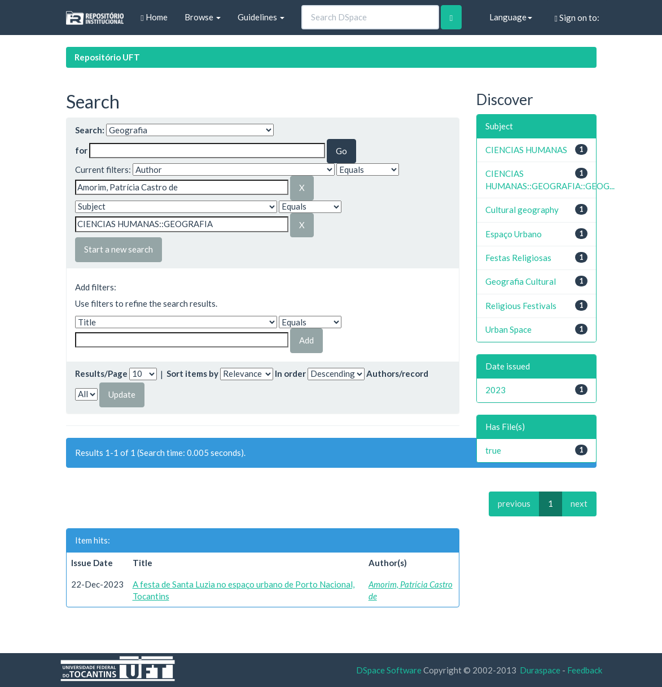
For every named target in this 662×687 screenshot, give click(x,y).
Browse (203, 17)
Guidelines (261, 17)
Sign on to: (577, 17)
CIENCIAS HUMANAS (526, 150)
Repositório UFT (107, 57)
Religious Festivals (520, 306)
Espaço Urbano (513, 234)
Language (510, 17)
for (81, 150)
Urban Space (508, 329)
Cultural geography (522, 210)
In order (290, 373)
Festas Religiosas (518, 258)
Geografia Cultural (520, 281)
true (493, 450)
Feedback (584, 670)
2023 (495, 390)
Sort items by (192, 373)
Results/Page (101, 373)
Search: (89, 130)
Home (154, 17)
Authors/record (397, 373)
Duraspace (540, 670)
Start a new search (118, 249)
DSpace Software (389, 670)
